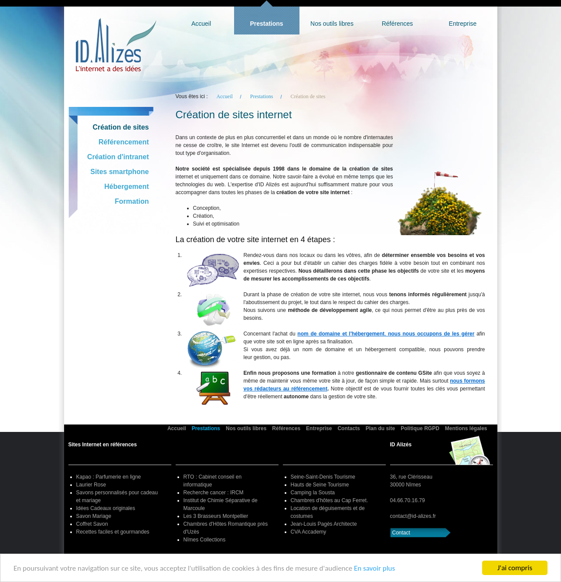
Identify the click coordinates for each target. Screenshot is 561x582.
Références (397, 23)
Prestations (266, 23)
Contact (401, 533)
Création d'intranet (118, 157)
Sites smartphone (119, 171)
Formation (132, 201)
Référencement (124, 142)
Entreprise (463, 23)
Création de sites (121, 127)
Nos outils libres (332, 23)
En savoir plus (374, 568)
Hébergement (126, 186)
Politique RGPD (420, 428)
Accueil (201, 23)
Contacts (348, 428)
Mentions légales (466, 428)
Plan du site (380, 428)
